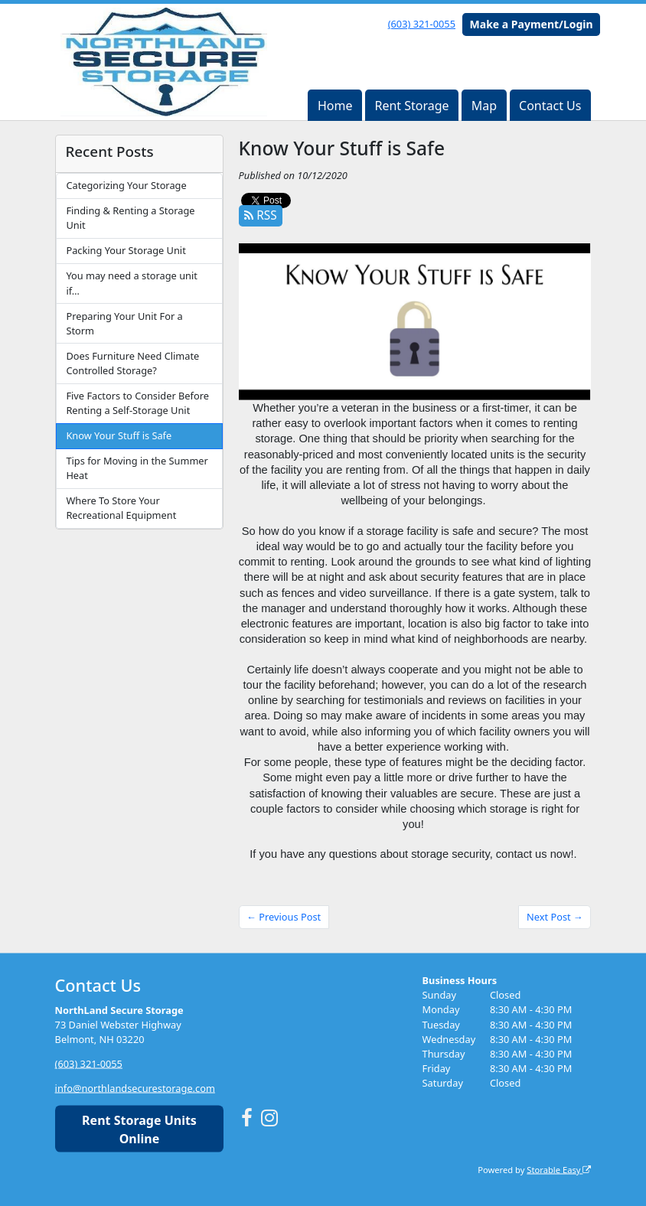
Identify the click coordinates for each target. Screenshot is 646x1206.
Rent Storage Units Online (139, 1128)
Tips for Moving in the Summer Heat (136, 468)
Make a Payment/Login (531, 24)
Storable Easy (559, 1169)
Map (484, 105)
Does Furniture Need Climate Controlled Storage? (132, 363)
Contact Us (550, 105)
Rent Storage (411, 105)
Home (335, 105)
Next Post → (555, 917)
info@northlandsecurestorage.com (135, 1088)
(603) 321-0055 (421, 24)
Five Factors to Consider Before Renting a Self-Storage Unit (137, 403)
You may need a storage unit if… (131, 283)
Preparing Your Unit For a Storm (124, 323)
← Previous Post (283, 917)
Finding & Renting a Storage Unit (130, 218)
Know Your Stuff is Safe (118, 435)
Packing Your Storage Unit (125, 250)
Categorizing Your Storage (126, 185)
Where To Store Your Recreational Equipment (121, 508)
